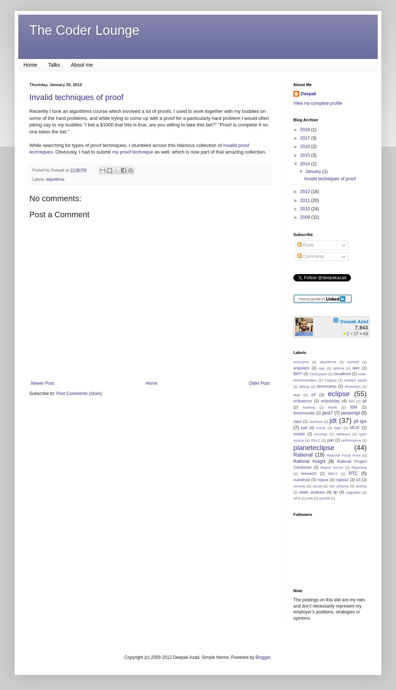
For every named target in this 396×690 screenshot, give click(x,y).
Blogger (263, 657)
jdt (333, 420)
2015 (305, 155)
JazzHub (316, 422)
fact (351, 401)
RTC (353, 473)
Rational (303, 455)
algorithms (55, 179)
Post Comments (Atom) (79, 393)
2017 (305, 138)
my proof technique (132, 152)
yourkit (324, 498)
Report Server (331, 467)
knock (321, 428)
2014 (305, 163)
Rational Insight (309, 461)
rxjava (323, 479)
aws (355, 368)
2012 (305, 191)
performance (351, 440)
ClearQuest (318, 374)
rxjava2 (342, 479)
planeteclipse (313, 447)
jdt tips (360, 421)
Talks (54, 65)
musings (320, 434)
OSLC (315, 440)
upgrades (353, 492)
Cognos (330, 380)
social (317, 486)
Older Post (259, 383)
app (321, 368)
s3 (358, 479)
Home (30, 65)
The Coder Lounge (84, 30)
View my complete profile (317, 103)
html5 (332, 407)
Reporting (359, 467)
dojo (296, 395)
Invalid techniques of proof (76, 97)
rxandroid (301, 479)
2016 (305, 146)
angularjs (301, 368)
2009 (305, 217)
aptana (338, 368)
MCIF (354, 427)
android (353, 362)
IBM (353, 407)
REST (333, 474)
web (310, 498)
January (313, 171)
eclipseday (330, 401)
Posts (305, 245)
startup (361, 486)
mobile (299, 434)
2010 (305, 208)
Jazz (297, 421)
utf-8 (296, 498)
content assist (355, 380)
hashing (309, 407)
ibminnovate (304, 413)
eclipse (339, 394)
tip (335, 492)
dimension (353, 386)
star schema (339, 486)
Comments (310, 256)
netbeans (343, 434)
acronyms (301, 362)
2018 (305, 129)
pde (330, 440)
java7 (327, 413)
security (299, 486)
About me (82, 65)
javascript (350, 413)
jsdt (304, 427)
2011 (305, 200)
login (337, 428)
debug (304, 386)
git (365, 401)
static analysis (311, 492)
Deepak (308, 93)
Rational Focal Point (343, 455)
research (308, 473)
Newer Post (42, 383)
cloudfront (342, 374)
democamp (326, 386)
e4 (313, 394)
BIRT (297, 374)
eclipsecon (302, 401)
